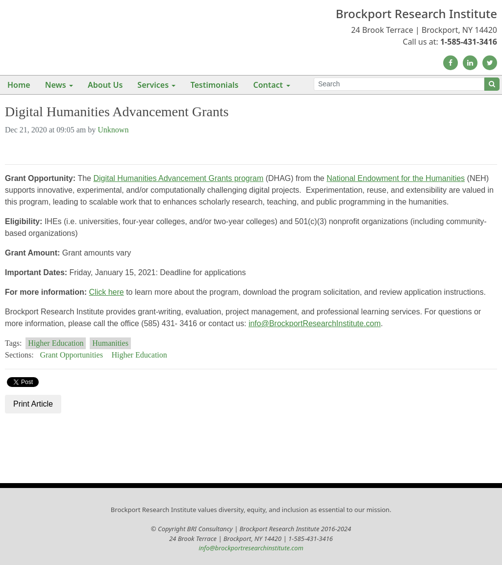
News (55, 84)
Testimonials (214, 84)
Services (153, 84)
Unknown (113, 130)
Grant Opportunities (71, 355)
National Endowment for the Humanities (395, 178)
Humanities (110, 343)
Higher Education (55, 343)
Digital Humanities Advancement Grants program (178, 178)
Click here (106, 292)
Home (18, 84)
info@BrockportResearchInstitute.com (315, 323)
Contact (268, 84)
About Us (105, 84)
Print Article (33, 404)
